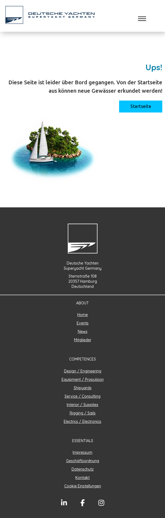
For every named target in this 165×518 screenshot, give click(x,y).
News (82, 331)
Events (83, 323)
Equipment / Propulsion (83, 379)
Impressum (82, 452)
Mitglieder (82, 339)
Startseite (140, 106)
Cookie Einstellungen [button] (82, 486)
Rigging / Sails (83, 413)
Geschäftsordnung (82, 460)
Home (82, 314)
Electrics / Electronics (82, 421)
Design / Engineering (82, 371)
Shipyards (83, 387)
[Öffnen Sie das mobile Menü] (142, 19)
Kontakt (82, 477)
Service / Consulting (82, 396)
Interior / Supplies (82, 404)
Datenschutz (83, 469)
